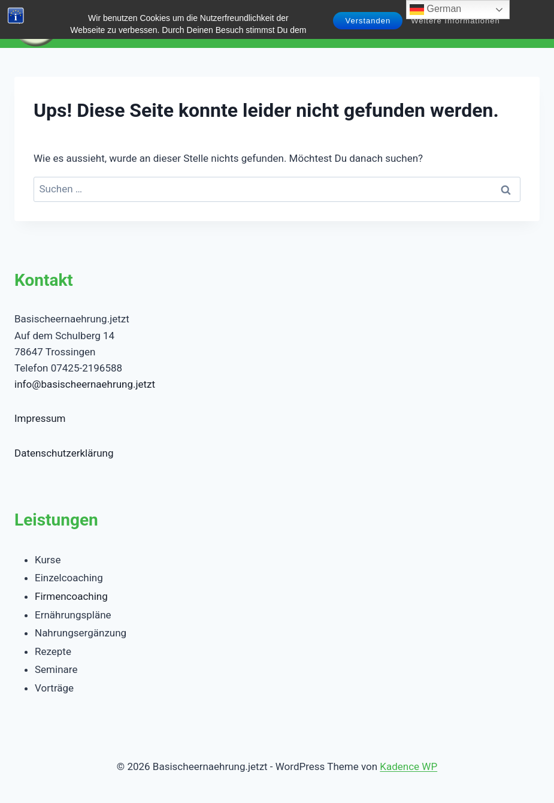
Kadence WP (408, 766)
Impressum (40, 418)
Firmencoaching (71, 596)
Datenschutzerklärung (63, 453)
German (435, 9)
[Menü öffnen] (528, 23)
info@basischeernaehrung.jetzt (84, 384)
